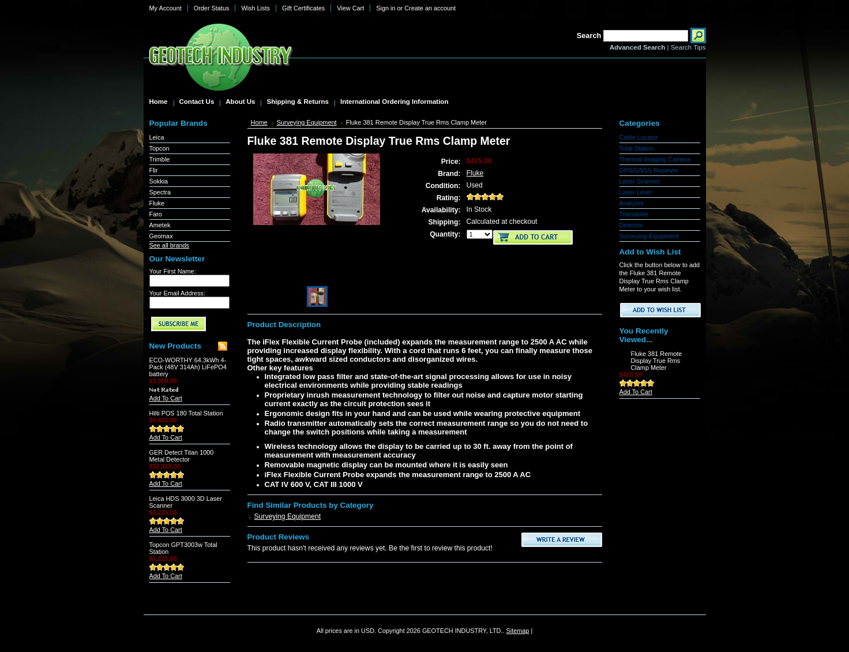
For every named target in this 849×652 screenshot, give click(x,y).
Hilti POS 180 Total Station (186, 413)
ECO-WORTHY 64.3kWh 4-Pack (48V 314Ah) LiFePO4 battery (188, 367)
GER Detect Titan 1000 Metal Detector (181, 456)
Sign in (385, 8)
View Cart (350, 8)
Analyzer (631, 203)
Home (259, 122)
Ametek (160, 225)
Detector (631, 225)
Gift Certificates (303, 8)
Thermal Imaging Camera (654, 159)
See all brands (169, 245)
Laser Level (635, 192)
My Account (165, 8)
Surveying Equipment (307, 122)
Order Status (212, 8)
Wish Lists (255, 8)
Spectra (160, 192)
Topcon (159, 148)
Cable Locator (639, 137)
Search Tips (688, 47)
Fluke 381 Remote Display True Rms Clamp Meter (656, 360)
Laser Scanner (639, 181)
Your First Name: (172, 271)
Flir (153, 170)
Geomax (161, 236)
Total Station (636, 148)
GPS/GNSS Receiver (649, 170)
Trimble (159, 159)
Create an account (430, 8)
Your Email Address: (177, 293)
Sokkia (158, 181)
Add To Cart (165, 398)
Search (589, 35)
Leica (156, 137)
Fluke (157, 203)
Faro (155, 214)
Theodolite (634, 214)
